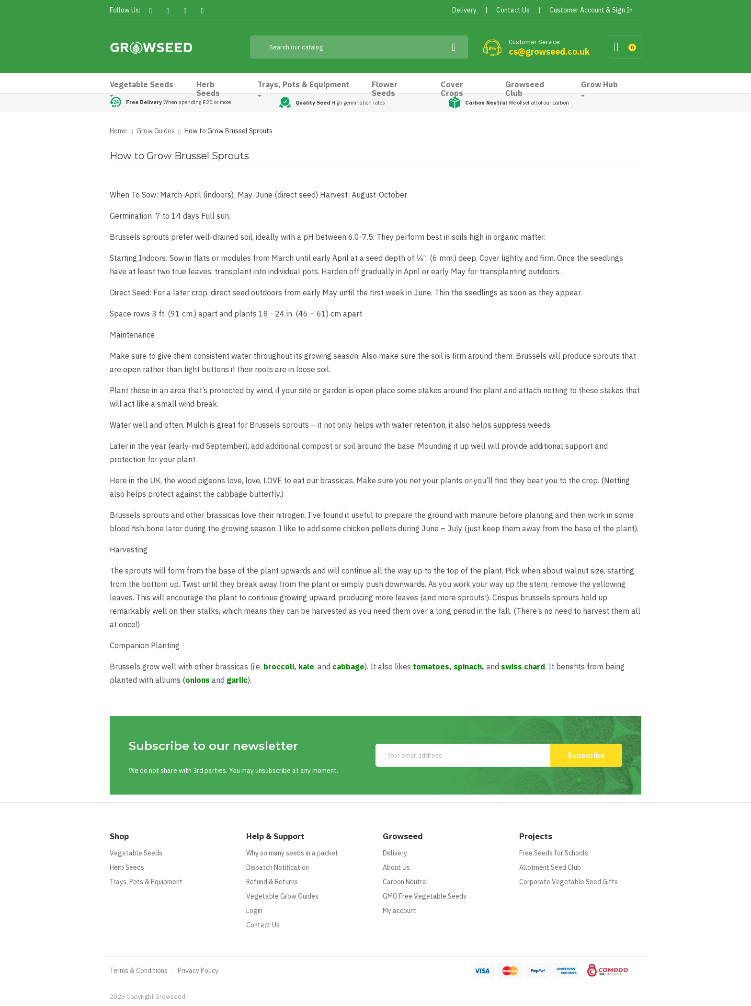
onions (197, 680)
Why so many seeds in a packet (292, 853)
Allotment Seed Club (550, 867)
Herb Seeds (127, 867)
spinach (468, 666)
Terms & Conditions (139, 970)
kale (306, 666)
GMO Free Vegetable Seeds (425, 896)
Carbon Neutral (405, 881)
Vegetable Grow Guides (282, 896)
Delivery (395, 853)
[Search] (359, 46)
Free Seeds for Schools (553, 853)
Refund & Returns (272, 881)
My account (400, 910)
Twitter (168, 11)
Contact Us (263, 925)
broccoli (278, 666)
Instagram (202, 11)
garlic (237, 680)
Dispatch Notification (277, 867)
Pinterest (185, 11)
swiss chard (523, 666)
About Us (396, 867)
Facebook (151, 11)
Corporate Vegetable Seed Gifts (568, 881)
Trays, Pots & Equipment (146, 881)
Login (254, 910)
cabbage (348, 666)
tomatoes (431, 666)
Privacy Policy (198, 970)
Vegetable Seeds (136, 853)
